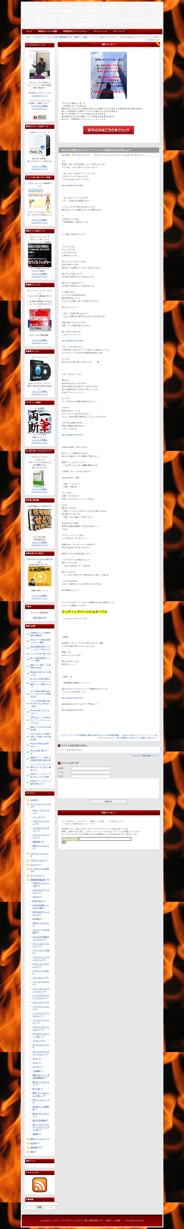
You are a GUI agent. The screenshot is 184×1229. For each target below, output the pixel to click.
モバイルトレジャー (41, 1045)
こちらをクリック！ (39, 95)
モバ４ (35, 1058)
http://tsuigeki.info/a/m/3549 (72, 185)
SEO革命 (36, 919)
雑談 (32, 1152)
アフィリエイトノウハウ (40, 804)
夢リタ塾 (36, 1089)
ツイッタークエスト (41, 982)
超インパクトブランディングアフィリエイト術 (41, 1127)
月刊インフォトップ (41, 1100)
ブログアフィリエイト (108, 37)
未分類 (33, 1143)
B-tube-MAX (38, 901)
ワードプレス (35, 875)
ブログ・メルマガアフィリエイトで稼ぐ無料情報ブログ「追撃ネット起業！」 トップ (61, 37)
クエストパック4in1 (41, 971)
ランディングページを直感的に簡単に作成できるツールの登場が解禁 (90, 735)
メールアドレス (70, 839)
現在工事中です (39, 618)
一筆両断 (36, 1071)
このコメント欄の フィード (144, 755)
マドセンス (37, 1041)
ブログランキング (37, 860)
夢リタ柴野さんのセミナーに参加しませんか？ (136, 738)
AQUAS (36, 897)
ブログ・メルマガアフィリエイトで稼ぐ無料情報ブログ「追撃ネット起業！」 (88, 1220)
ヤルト (35, 1063)
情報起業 (36, 842)
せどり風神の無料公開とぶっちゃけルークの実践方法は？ (40, 694)
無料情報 (34, 1147)
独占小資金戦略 (39, 1120)
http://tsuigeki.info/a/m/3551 (72, 435)
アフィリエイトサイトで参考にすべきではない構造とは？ (40, 767)
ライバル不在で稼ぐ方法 (40, 654)
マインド (34, 864)
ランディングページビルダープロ (122, 155)
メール (60, 772)
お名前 (60, 768)
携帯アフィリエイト (41, 846)
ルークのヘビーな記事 (39, 869)
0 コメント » (141, 155)
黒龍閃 (35, 1134)
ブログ (60, 776)
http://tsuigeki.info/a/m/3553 (72, 698)
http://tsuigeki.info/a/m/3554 (72, 710)
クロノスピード (39, 978)
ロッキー (36, 1067)
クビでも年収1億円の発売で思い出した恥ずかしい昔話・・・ (40, 703)
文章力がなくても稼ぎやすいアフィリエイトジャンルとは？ (40, 720)
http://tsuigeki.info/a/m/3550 (72, 341)
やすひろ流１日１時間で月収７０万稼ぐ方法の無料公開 (40, 737)
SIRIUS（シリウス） (41, 923)
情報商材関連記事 (37, 880)
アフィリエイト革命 (41, 950)
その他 (33, 800)
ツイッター (37, 817)
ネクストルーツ (39, 1002)
